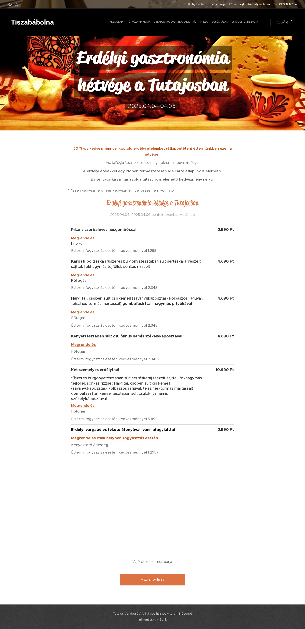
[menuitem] (224, 22)
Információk (147, 619)
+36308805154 (288, 4)
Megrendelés (82, 238)
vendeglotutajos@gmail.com (252, 4)
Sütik (163, 619)
